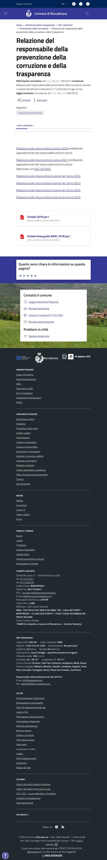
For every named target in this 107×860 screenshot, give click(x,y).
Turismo (20, 479)
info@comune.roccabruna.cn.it (37, 596)
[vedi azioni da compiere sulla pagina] (40, 100)
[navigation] (5, 13)
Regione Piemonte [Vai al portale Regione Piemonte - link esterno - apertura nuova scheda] (24, 3)
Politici (19, 402)
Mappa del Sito (23, 767)
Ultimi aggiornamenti (26, 758)
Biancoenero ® (34, 851)
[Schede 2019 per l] (22, 217)
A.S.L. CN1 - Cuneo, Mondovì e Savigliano (36, 793)
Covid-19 (20, 510)
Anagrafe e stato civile (27, 428)
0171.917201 (26, 579)
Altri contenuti (65, 25)
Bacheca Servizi (23, 730)
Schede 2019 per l (38, 217)
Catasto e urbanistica (26, 442)
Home (19, 25)
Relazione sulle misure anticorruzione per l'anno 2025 (48, 197)
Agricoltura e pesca (25, 419)
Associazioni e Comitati (27, 563)
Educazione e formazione (28, 451)
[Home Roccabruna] (45, 13)
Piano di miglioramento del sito (31, 707)
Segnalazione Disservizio (28, 721)
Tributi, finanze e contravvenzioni (32, 474)
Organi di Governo (24, 374)
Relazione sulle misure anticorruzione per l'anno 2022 (48, 176)
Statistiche (21, 763)
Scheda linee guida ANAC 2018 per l (49, 236)
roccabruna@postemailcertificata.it (39, 592)
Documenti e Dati (24, 388)
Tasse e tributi (23, 514)
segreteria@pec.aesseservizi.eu (35, 683)
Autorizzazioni (23, 437)
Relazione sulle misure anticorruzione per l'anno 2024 (48, 190)
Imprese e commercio (26, 460)
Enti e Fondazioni (24, 393)
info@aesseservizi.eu (33, 680)
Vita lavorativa (23, 484)
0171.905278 (27, 582)
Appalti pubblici (23, 433)
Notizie (19, 500)
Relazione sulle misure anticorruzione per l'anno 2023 (48, 183)
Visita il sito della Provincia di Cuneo (33, 789)
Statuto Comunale (25, 735)
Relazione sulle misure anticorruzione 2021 (42, 160)
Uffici (18, 384)
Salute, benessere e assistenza (31, 470)
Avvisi (19, 519)
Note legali (21, 744)
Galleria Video (22, 554)
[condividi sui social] (23, 100)
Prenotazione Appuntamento (30, 716)
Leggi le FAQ (22, 712)
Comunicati (21, 505)
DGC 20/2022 (42, 169)
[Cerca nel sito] (87, 13)
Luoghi (19, 540)
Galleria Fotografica (25, 549)
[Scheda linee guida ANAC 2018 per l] (22, 236)
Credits (19, 753)
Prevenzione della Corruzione (34, 28)
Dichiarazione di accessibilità (29, 703)
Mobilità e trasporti (25, 465)
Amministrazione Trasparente (40, 25)
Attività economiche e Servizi (30, 559)
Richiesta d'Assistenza (26, 726)
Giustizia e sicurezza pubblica (30, 456)
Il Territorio (21, 545)
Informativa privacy (25, 740)
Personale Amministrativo (28, 397)
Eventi (19, 536)
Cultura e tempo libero (26, 447)
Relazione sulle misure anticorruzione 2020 (42, 148)
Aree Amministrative (26, 379)
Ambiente (21, 423)
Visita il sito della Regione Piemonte (33, 784)
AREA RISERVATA (51, 855)
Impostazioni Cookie (25, 749)
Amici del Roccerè (24, 803)
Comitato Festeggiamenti (28, 798)
